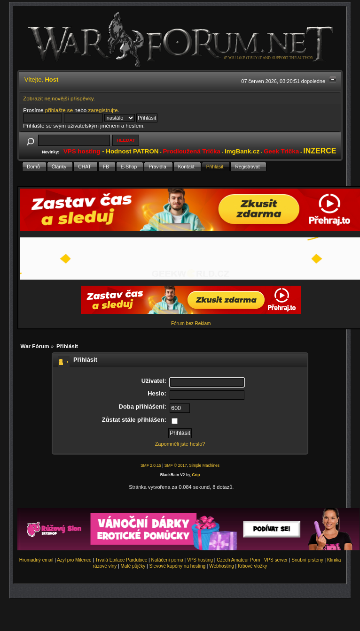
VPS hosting (200, 560)
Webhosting (221, 566)
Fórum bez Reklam (191, 323)
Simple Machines (204, 465)
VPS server (276, 560)
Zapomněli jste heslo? (180, 444)
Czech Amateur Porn (238, 560)
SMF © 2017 (175, 465)
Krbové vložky (252, 566)
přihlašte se (59, 110)
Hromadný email (36, 560)
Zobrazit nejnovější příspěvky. (59, 98)
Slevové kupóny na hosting (177, 566)
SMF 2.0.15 (151, 465)
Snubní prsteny (307, 560)
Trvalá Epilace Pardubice (121, 560)
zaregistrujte (102, 110)
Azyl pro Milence (74, 560)
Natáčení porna (167, 560)
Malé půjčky (133, 566)
